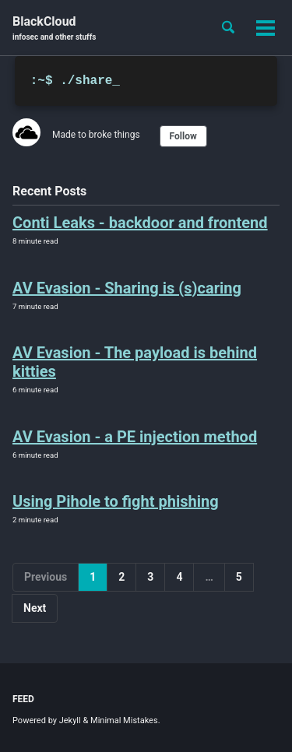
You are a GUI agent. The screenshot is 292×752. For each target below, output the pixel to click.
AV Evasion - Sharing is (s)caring (126, 288)
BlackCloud (54, 28)
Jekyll (70, 720)
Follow (183, 136)
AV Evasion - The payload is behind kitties (134, 362)
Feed (23, 699)
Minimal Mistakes (124, 720)
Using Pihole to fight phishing (115, 501)
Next (34, 608)
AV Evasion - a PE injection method (134, 436)
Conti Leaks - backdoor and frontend (140, 222)
